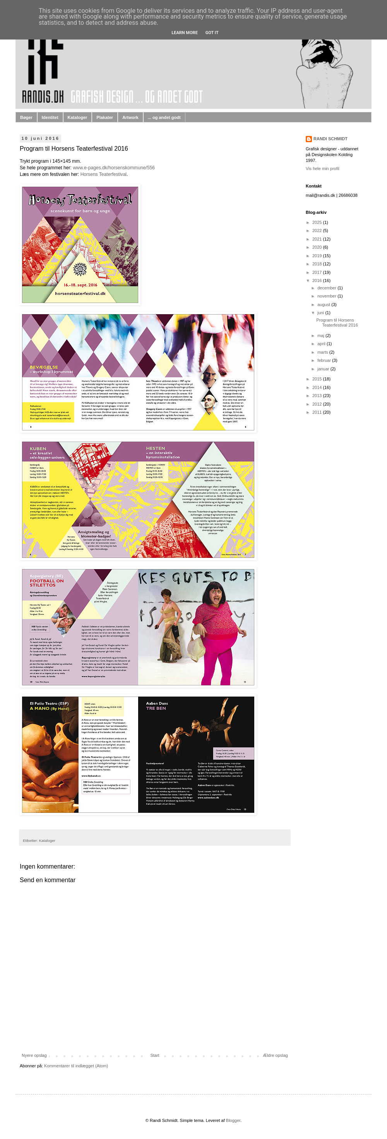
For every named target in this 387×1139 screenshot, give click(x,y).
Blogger (233, 1120)
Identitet (50, 117)
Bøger (26, 117)
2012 (317, 404)
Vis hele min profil (322, 168)
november (327, 296)
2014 (317, 387)
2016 (317, 280)
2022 (317, 230)
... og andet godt (164, 117)
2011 (317, 412)
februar (324, 360)
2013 (317, 395)
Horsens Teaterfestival (103, 174)
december (327, 288)
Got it (212, 32)
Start (154, 1055)
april (322, 343)
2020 (317, 247)
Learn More (184, 32)
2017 (317, 272)
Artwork (130, 117)
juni (321, 312)
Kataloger (77, 117)
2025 (317, 222)
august (324, 304)
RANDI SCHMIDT (330, 138)
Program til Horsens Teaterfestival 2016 (337, 322)
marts (323, 352)
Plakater (104, 117)
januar (323, 368)
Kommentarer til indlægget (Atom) (76, 1065)
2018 (317, 264)
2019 (317, 255)
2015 (317, 379)
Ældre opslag (275, 1055)
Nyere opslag (34, 1055)
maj (321, 335)
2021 (317, 239)
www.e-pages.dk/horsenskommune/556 (114, 167)
